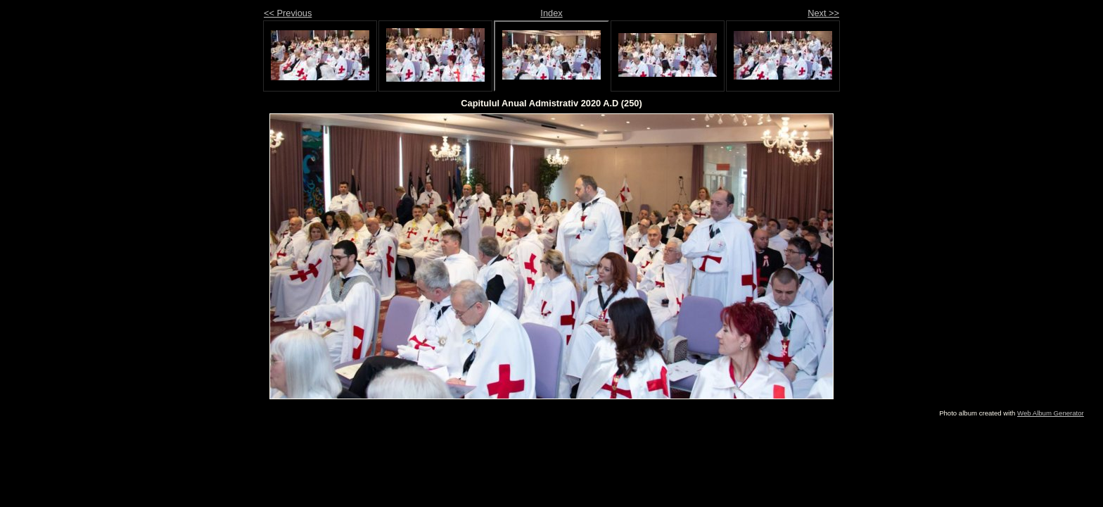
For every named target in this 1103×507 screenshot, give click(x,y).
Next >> (823, 13)
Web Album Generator (1050, 413)
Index (551, 13)
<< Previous (288, 13)
